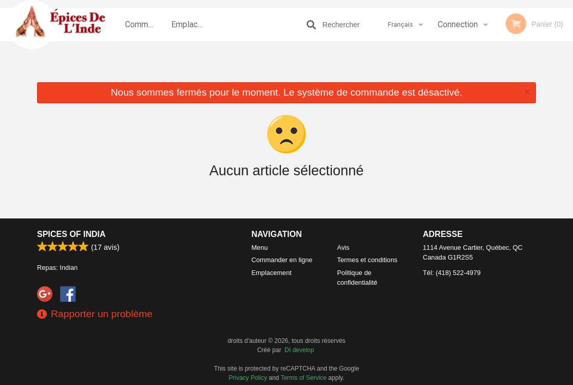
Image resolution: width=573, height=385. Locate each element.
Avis (343, 247)
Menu (260, 247)
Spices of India (71, 234)
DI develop (299, 350)
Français (400, 24)
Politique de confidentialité (357, 277)
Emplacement (190, 24)
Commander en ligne (144, 30)
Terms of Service (304, 377)
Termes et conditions (367, 260)
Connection (458, 24)
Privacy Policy (248, 377)
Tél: (451, 273)
